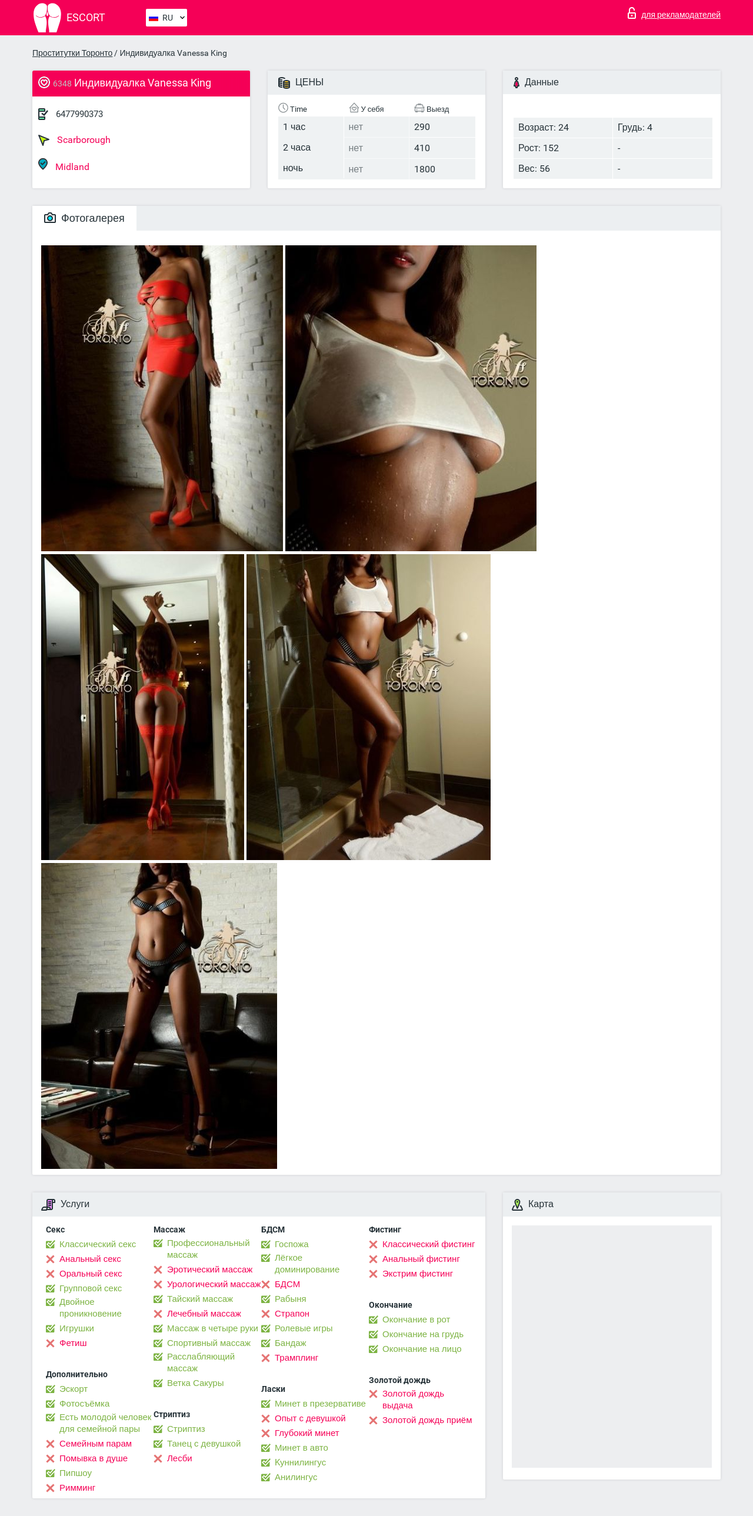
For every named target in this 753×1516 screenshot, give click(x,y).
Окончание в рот (416, 1319)
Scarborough (74, 140)
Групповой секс (90, 1288)
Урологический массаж (214, 1284)
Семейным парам (95, 1443)
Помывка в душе (93, 1458)
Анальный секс (90, 1259)
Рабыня (290, 1299)
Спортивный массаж (209, 1343)
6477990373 (79, 114)
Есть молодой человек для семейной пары (105, 1423)
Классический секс (97, 1244)
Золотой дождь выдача (413, 1399)
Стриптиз (186, 1429)
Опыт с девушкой (310, 1418)
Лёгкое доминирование (307, 1263)
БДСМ (287, 1284)
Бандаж (290, 1343)
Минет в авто (301, 1447)
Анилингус (296, 1477)
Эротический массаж (209, 1269)
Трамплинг (296, 1357)
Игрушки (76, 1328)
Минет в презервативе (320, 1403)
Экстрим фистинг (417, 1273)
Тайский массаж (200, 1299)
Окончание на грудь (423, 1334)
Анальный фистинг (421, 1259)
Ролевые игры (304, 1328)
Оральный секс (90, 1273)
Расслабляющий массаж (201, 1362)
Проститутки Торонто (72, 53)
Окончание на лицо (422, 1349)
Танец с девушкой (204, 1443)
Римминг (77, 1487)
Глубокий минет (307, 1433)
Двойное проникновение (90, 1308)
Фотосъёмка (84, 1403)
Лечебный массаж (204, 1313)
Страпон (292, 1313)
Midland (63, 165)
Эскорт (73, 1389)
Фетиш (73, 1343)
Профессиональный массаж (208, 1249)
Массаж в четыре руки (212, 1328)
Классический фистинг (428, 1244)
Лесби (179, 1458)
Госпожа (292, 1244)
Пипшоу (75, 1473)
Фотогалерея (84, 218)
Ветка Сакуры (195, 1383)
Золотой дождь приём (427, 1420)
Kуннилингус (300, 1462)
